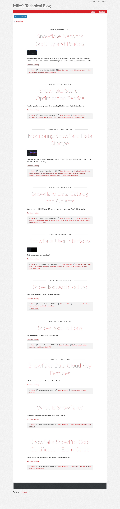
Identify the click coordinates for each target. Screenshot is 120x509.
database (87, 218)
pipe (36, 220)
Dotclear (24, 507)
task (33, 222)
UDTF (40, 222)
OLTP (83, 432)
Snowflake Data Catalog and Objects (60, 197)
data (76, 398)
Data (59, 70)
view (44, 222)
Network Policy (85, 70)
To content (91, 1)
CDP (75, 171)
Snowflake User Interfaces (59, 244)
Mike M (33, 70)
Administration (76, 70)
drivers (85, 272)
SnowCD (39, 274)
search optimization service (66, 117)
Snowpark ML (60, 274)
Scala (34, 274)
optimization (49, 117)
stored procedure (74, 220)
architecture (76, 311)
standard (44, 354)
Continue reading (33, 65)
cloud (72, 398)
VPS (49, 354)
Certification (80, 171)
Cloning (87, 171)
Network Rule (33, 72)
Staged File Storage (34, 175)
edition (84, 352)
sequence (41, 220)
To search (104, 1)
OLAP (80, 432)
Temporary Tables (55, 175)
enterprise (32, 354)
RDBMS (88, 432)
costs (83, 115)
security (40, 72)
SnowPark (53, 274)
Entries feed (19, 22)
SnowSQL (85, 274)
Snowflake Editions (60, 335)
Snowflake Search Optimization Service (60, 94)
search (55, 117)
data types (32, 117)
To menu (98, 1)
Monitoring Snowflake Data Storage (60, 139)
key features (81, 398)
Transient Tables (73, 175)
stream (82, 220)
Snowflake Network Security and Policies (60, 39)
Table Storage (45, 175)
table (30, 222)
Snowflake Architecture (60, 294)
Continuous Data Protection (37, 173)
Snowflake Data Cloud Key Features (60, 376)
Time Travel (64, 175)
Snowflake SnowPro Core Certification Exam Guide (60, 456)
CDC (74, 218)
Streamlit (87, 220)
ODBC (31, 274)
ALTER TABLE (77, 115)
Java (89, 272)
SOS (83, 117)
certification (80, 218)
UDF (36, 222)
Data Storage (50, 173)
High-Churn (58, 173)
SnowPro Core (73, 173)
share (46, 220)
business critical (77, 352)
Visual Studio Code (34, 276)
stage (66, 220)
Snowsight (53, 72)
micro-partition (40, 117)
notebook (31, 220)
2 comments (34, 316)
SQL (58, 72)
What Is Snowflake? (60, 414)
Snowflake (65, 70)
